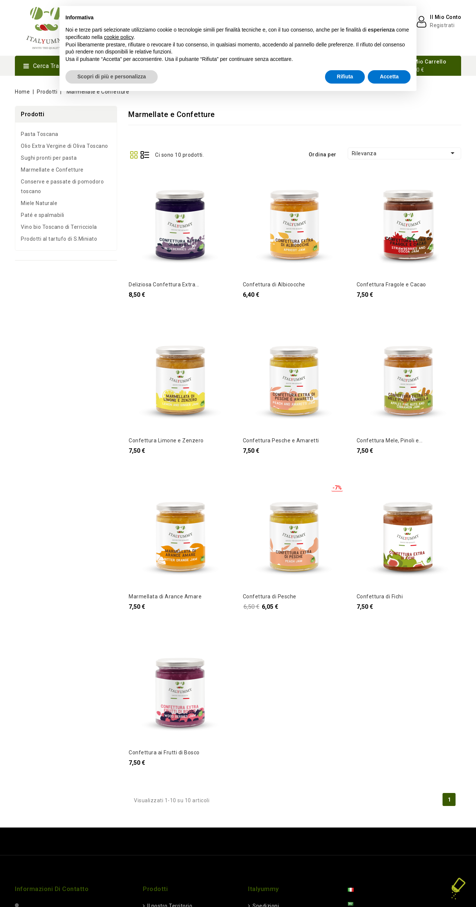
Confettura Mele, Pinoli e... (390, 440)
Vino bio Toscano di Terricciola (59, 227)
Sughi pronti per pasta (49, 158)
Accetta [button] (389, 76)
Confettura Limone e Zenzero (166, 440)
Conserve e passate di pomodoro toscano (62, 186)
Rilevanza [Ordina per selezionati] (404, 153)
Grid (133, 154)
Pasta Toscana (39, 134)
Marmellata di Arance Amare (165, 596)
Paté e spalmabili (42, 215)
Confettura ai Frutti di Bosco (164, 752)
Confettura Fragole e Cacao (391, 284)
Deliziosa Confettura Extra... (164, 284)
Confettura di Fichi (380, 596)
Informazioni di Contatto (52, 889)
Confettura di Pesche (269, 596)
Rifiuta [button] (345, 76)
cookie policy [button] (119, 37)
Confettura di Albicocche (274, 284)
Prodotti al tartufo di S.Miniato (59, 239)
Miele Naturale (39, 203)
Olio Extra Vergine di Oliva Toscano (64, 146)
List (144, 154)
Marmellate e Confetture (52, 170)
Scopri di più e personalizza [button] (111, 76)
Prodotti (32, 114)
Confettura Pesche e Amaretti (281, 440)
